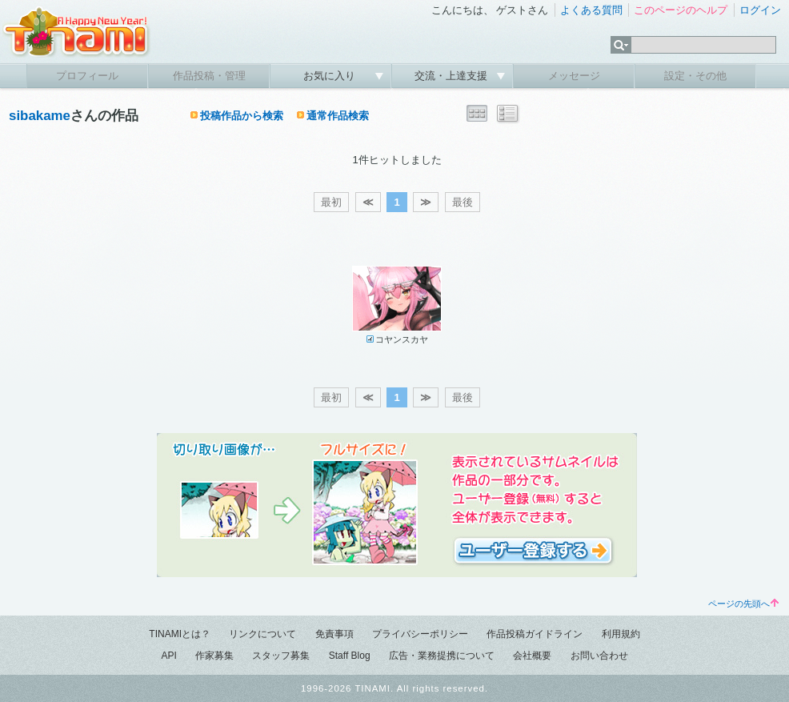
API (168, 655)
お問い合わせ (599, 655)
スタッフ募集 (281, 655)
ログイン (760, 10)
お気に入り (330, 76)
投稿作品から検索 (241, 116)
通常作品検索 (337, 116)
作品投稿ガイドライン (535, 634)
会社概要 (532, 655)
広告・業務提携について (442, 655)
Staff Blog (349, 655)
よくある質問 (591, 10)
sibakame (39, 115)
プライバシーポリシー (420, 634)
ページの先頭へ (743, 603)
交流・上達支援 (453, 76)
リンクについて (262, 634)
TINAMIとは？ (179, 634)
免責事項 (334, 634)
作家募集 (214, 655)
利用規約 (621, 634)
